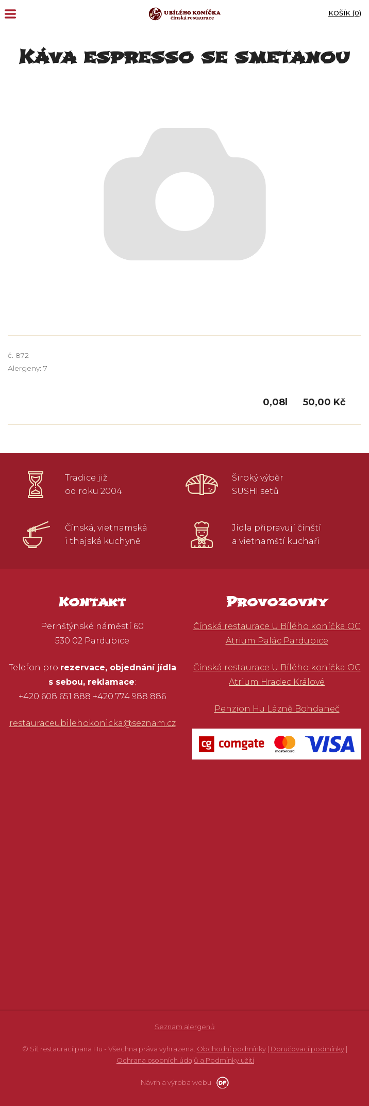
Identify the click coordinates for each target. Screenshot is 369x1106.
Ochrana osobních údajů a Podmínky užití (185, 1060)
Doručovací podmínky (307, 1049)
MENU (10, 14)
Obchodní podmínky (231, 1049)
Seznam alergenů (185, 1026)
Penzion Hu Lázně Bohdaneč (277, 709)
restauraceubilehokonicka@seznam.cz (92, 723)
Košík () (344, 13)
